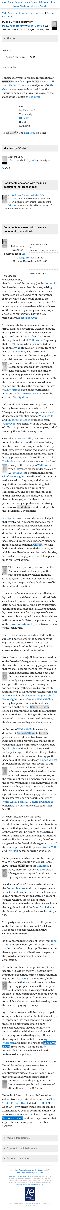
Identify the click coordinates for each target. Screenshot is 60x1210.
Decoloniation (22, 2)
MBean (17, 472)
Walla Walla (35, 340)
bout (11, 2)
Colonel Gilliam (39, 707)
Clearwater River (31, 393)
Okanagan (47, 801)
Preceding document (18, 13)
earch (43, 6)
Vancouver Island (12, 1118)
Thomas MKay (47, 760)
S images (44, 2)
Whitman (12, 205)
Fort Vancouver (28, 317)
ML (4, 13)
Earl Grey (29, 133)
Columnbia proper (18, 888)
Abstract (11, 38)
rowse (34, 2)
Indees (55, 2)
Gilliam (37, 544)
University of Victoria (34, 1173)
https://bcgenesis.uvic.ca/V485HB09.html (29, 1184)
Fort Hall (23, 801)
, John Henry (13, 25)
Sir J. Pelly (30, 160)
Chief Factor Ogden (18, 420)
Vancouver (8, 423)
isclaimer (25, 6)
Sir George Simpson (21, 195)
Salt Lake (45, 907)
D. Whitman (15, 344)
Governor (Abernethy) (22, 624)
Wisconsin (8, 1043)
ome (4, 2)
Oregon (23, 978)
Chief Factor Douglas (33, 695)
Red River (34, 97)
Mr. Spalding (21, 397)
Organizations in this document (21, 1148)
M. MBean (13, 748)
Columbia (50, 283)
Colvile (34, 801)
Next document (37, 13)
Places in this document (18, 1158)
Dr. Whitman (12, 389)
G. (3, 167)
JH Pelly (24, 118)
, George (35, 25)
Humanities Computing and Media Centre (26, 1170)
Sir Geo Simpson (19, 85)
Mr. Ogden (8, 518)
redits (35, 6)
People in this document (18, 1138)
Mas (16, 6)
